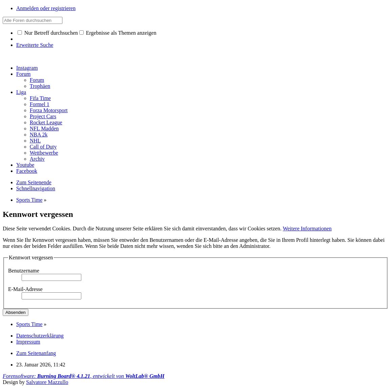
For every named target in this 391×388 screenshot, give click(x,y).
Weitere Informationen (307, 228)
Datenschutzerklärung (39, 335)
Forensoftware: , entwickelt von (83, 376)
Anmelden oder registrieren (46, 8)
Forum (23, 74)
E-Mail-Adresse (25, 289)
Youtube (25, 165)
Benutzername (23, 270)
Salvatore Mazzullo (47, 382)
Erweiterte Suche (34, 45)
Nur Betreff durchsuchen (48, 33)
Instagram (27, 68)
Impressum (28, 342)
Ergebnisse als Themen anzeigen (118, 33)
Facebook (26, 171)
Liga (21, 92)
